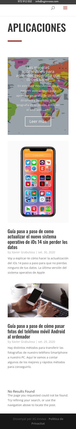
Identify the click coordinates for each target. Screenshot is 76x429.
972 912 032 (25, 1)
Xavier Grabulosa (23, 252)
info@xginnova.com (46, 1)
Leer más (38, 121)
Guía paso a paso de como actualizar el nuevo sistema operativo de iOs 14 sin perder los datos (37, 239)
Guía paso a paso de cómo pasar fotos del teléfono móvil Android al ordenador (36, 331)
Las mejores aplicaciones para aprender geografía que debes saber (38, 73)
